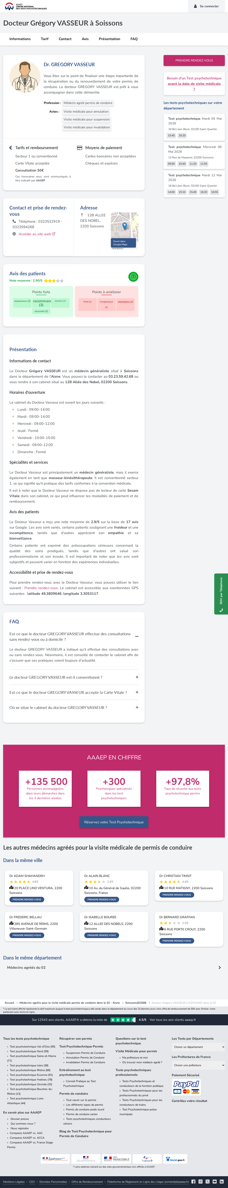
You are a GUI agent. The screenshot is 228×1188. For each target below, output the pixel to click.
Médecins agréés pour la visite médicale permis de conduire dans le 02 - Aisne (69, 1003)
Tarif (45, 39)
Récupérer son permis (75, 1039)
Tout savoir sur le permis (81, 1100)
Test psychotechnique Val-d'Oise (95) (32, 1046)
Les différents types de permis (84, 1105)
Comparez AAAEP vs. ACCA (27, 1138)
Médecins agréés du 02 (26, 967)
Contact (65, 39)
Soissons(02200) (135, 1003)
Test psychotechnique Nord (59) (29, 1051)
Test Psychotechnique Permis (81, 1046)
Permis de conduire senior (82, 1114)
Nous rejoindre (19, 1128)
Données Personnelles (53, 1182)
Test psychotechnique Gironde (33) (31, 1084)
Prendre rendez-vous (194, 60)
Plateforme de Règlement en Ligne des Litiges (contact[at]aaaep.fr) (148, 1182)
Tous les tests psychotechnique (26, 1039)
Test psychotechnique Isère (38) (29, 1065)
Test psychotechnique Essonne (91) (31, 1075)
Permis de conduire (73, 1094)
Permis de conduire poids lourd (85, 1109)
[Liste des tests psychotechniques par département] (198, 1047)
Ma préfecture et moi (135, 1057)
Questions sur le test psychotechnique (131, 1041)
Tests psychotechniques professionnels (133, 1072)
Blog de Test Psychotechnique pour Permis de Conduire (85, 1133)
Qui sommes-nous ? (22, 1124)
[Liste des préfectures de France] (198, 1065)
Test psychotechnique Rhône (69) (30, 1070)
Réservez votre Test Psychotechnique (114, 822)
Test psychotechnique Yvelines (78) (31, 1080)
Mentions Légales (14, 1182)
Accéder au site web (37, 234)
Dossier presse (19, 1119)
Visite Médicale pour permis (136, 1051)
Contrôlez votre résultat (189, 1101)
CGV (32, 1182)
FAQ (134, 39)
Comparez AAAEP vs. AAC (26, 1133)
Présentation (109, 39)
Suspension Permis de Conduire (85, 1053)
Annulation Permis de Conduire (85, 1057)
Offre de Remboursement (87, 1182)
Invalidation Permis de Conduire (85, 1062)
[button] (124, 227)
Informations (20, 39)
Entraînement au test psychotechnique (75, 1072)
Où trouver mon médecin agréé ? (142, 1062)
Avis (85, 39)
